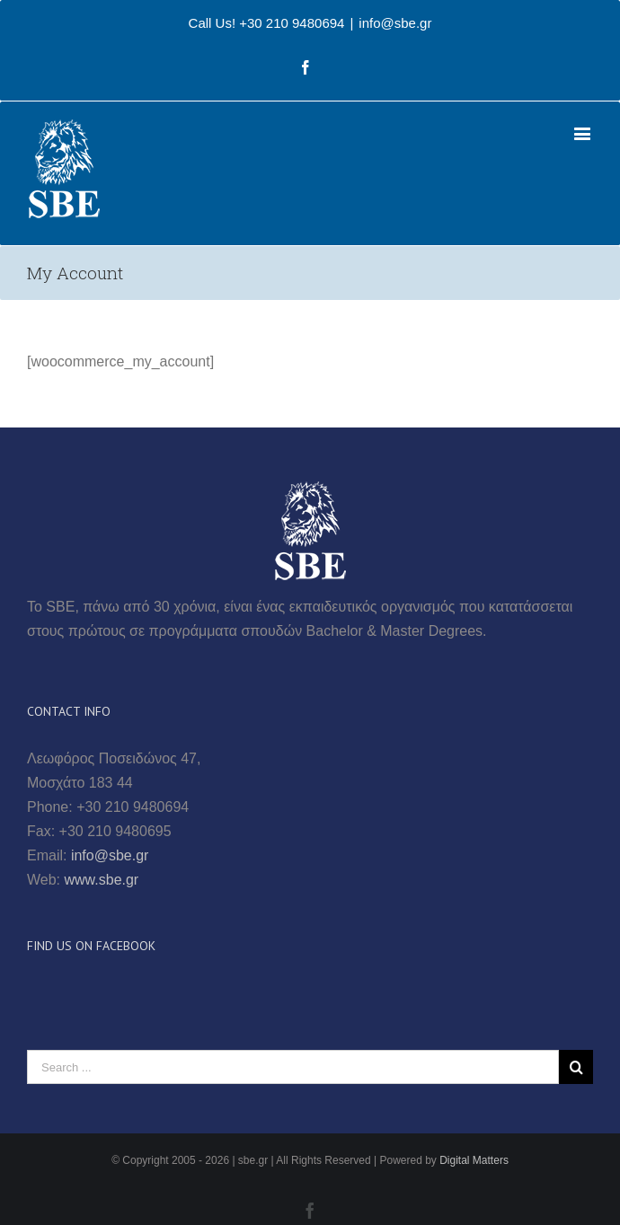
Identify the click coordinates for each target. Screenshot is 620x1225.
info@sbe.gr (395, 23)
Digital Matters (474, 1160)
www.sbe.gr (102, 879)
